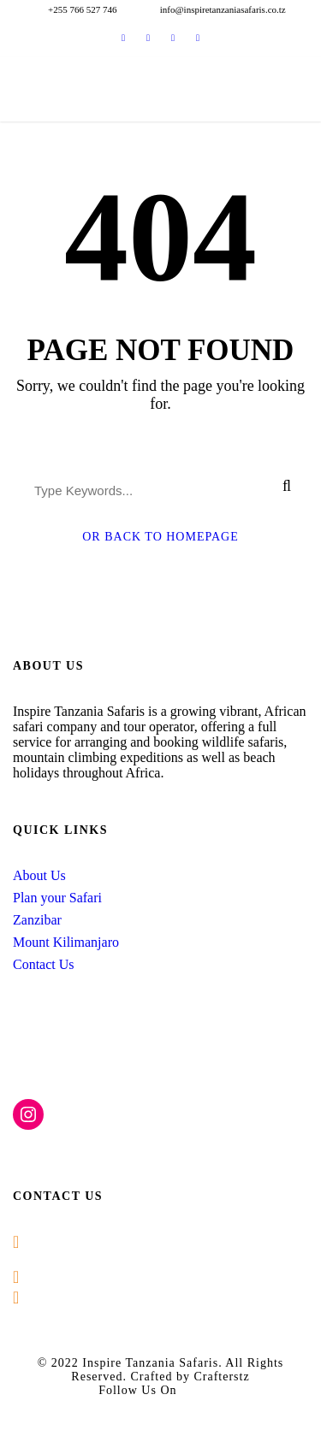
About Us (39, 875)
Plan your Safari (57, 897)
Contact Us (43, 964)
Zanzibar (37, 920)
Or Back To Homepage (160, 536)
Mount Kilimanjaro (66, 942)
